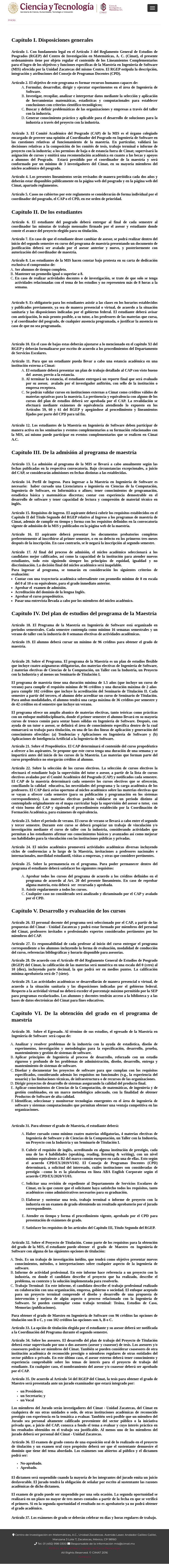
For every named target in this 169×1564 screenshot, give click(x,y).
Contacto (84, 1557)
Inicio (11, 20)
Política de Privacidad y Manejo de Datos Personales (84, 1548)
